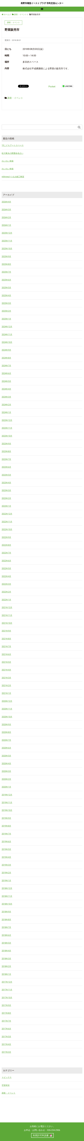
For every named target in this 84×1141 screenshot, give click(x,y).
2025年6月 (6, 280)
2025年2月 (6, 311)
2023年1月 (6, 506)
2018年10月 (7, 904)
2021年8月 (6, 639)
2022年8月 (6, 545)
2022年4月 (6, 576)
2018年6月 (6, 935)
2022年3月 (6, 584)
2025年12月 (7, 233)
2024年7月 (6, 366)
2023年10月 (7, 436)
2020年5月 (6, 756)
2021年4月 (6, 670)
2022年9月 (6, 537)
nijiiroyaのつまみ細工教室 (13, 176)
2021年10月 (7, 623)
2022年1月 (6, 600)
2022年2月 (6, 592)
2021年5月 (6, 662)
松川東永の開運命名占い (12, 153)
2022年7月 (6, 553)
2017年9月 (6, 1005)
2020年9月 (6, 724)
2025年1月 (6, 319)
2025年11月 (7, 241)
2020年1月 (6, 787)
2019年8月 (6, 826)
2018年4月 (6, 951)
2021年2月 (6, 685)
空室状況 (6, 1085)
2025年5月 (6, 287)
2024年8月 (6, 358)
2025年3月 (6, 303)
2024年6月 (6, 373)
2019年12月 (7, 795)
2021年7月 (6, 646)
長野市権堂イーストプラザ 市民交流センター (42, 3)
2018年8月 (6, 919)
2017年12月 (7, 982)
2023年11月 (7, 428)
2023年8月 (6, 451)
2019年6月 (6, 841)
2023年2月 (6, 498)
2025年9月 (6, 256)
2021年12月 (7, 607)
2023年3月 (6, 490)
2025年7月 (6, 272)
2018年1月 (6, 974)
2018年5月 (6, 943)
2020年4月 (6, 763)
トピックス (7, 1077)
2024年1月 (6, 412)
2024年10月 (7, 342)
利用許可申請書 (41, 1135)
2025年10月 (7, 248)
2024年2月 (6, 405)
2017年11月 (7, 990)
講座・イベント (15, 98)
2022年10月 (7, 529)
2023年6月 (6, 467)
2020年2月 (6, 779)
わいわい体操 (7, 161)
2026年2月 (6, 217)
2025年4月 (6, 295)
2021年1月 (6, 693)
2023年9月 (6, 444)
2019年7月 (6, 834)
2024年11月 (7, 334)
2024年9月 (6, 350)
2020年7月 (6, 740)
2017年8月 (6, 1013)
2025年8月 (6, 264)
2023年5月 (6, 475)
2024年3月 (6, 397)
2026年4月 (6, 202)
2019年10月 (7, 810)
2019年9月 (6, 818)
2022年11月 (7, 522)
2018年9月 (6, 912)
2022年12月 (7, 514)
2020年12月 (7, 701)
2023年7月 (6, 459)
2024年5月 (6, 381)
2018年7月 (6, 927)
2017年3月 (6, 1052)
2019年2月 (6, 873)
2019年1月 (6, 880)
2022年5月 (6, 568)
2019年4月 (6, 857)
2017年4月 (6, 1044)
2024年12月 (7, 326)
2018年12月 (7, 888)
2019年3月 (6, 865)
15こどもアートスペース (13, 145)
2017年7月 (6, 1021)
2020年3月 (6, 771)
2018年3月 (6, 958)
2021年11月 (7, 615)
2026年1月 (6, 225)
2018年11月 (7, 896)
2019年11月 (7, 802)
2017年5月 (6, 1037)
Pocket (51, 86)
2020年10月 (7, 717)
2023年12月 (7, 420)
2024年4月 (6, 389)
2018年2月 (6, 966)
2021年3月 (6, 678)
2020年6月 (6, 748)
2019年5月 (6, 849)
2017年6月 (6, 1029)
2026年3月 (6, 209)
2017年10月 (7, 997)
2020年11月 (7, 709)
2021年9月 (6, 631)
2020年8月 (6, 732)
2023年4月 (6, 483)
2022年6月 (6, 561)
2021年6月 (6, 654)
